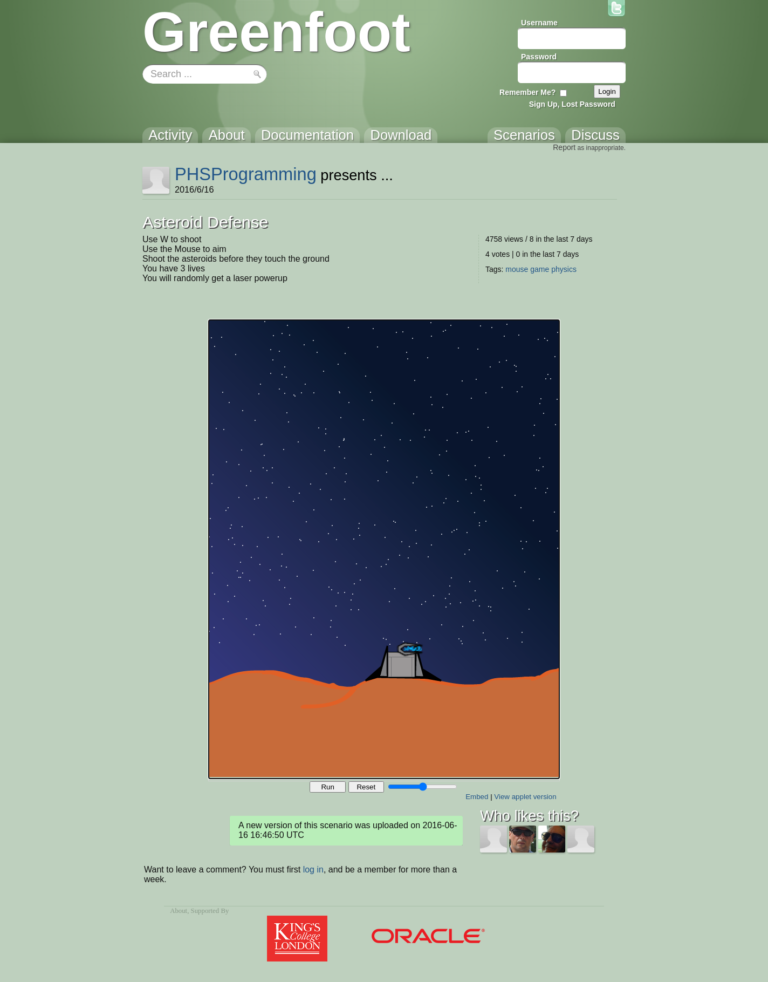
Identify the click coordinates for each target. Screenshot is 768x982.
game (539, 269)
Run (327, 787)
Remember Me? (527, 92)
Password (539, 56)
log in (313, 869)
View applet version (525, 797)
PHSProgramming (246, 174)
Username (539, 22)
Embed (476, 797)
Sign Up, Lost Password (572, 104)
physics (564, 269)
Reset (365, 787)
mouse (516, 269)
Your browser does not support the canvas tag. (384, 549)
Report (564, 147)
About (178, 911)
